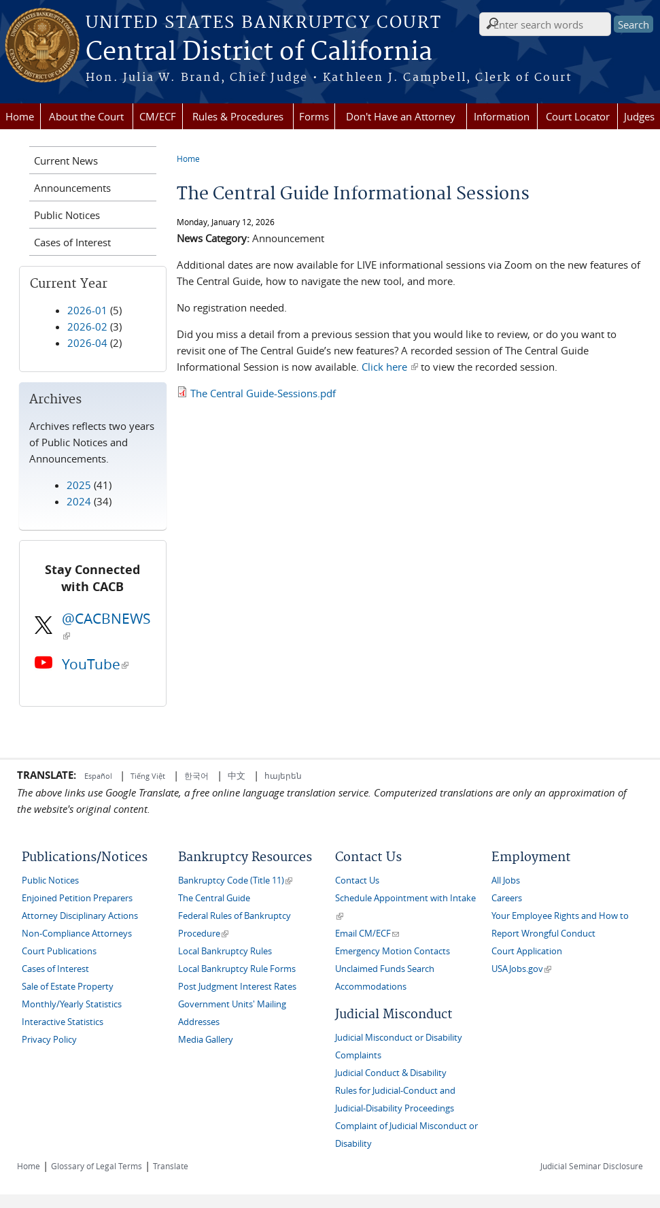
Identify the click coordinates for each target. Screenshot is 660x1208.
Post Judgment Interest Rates (237, 986)
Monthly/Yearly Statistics (72, 1004)
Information (501, 116)
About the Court (86, 116)
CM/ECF (157, 116)
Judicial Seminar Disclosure (591, 1165)
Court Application (526, 951)
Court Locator (578, 116)
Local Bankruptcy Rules (225, 951)
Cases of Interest (72, 242)
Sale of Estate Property (68, 986)
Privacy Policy (49, 1039)
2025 (79, 485)
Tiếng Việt (148, 776)
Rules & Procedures (237, 116)
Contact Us (357, 880)
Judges (639, 116)
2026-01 (87, 310)
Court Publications (59, 951)
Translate (170, 1165)
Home (19, 116)
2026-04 (87, 343)
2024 (79, 501)
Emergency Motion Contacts (392, 951)
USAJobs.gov (521, 969)
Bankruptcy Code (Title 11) (235, 880)
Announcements (72, 188)
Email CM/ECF (367, 933)
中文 (236, 775)
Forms (314, 116)
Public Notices (67, 215)
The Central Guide (214, 898)
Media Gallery (205, 1039)
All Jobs (505, 880)
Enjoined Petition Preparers (77, 898)
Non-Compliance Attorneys (77, 933)
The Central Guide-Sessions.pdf (263, 393)
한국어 (196, 775)
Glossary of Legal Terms (96, 1165)
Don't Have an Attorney (400, 116)
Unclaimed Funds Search (384, 969)
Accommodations (370, 986)
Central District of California (259, 52)
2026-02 (87, 326)
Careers (506, 898)
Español (99, 776)
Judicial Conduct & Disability (391, 1073)
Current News (66, 160)
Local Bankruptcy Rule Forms (237, 969)
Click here (390, 366)
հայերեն (283, 775)
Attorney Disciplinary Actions (80, 916)
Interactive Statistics (62, 1022)
